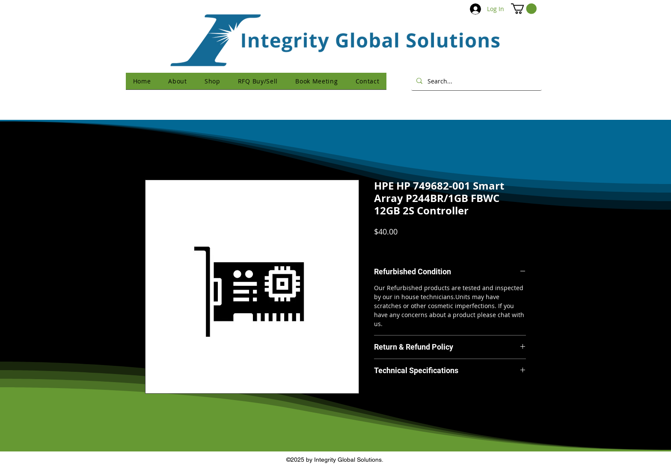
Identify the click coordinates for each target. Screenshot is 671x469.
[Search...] (476, 80)
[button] (524, 8)
